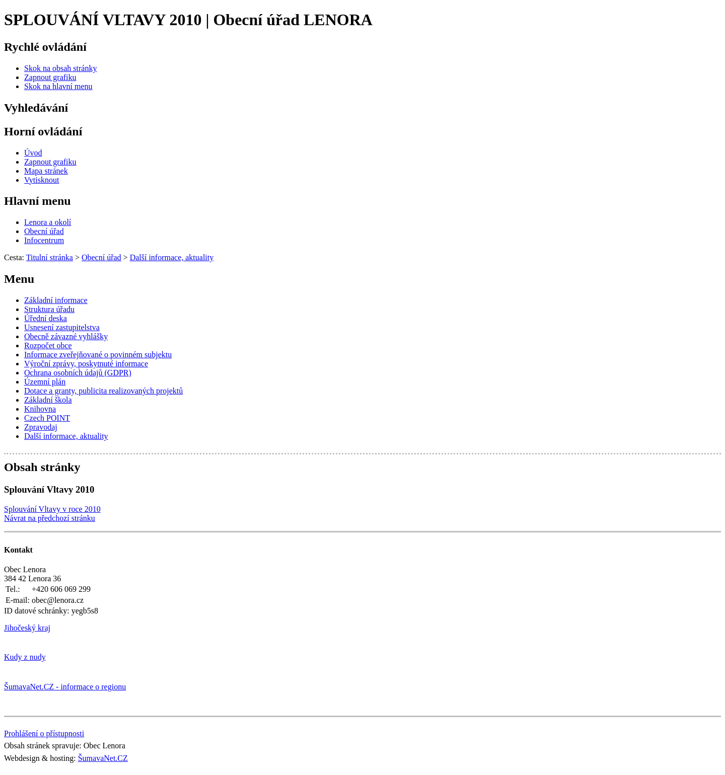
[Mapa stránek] (46, 171)
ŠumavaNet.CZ (103, 758)
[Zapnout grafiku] (50, 77)
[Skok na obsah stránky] (60, 68)
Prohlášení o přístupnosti (44, 733)
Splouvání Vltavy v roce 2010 (52, 509)
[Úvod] (33, 152)
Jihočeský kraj (27, 628)
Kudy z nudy (25, 657)
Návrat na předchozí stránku (49, 518)
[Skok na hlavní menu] (58, 86)
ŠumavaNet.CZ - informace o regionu (65, 686)
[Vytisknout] (41, 180)
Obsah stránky (42, 467)
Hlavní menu (37, 200)
